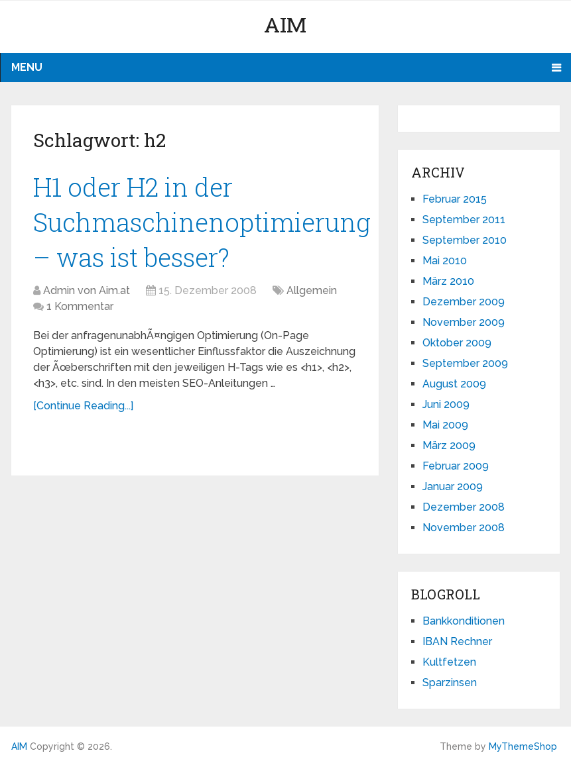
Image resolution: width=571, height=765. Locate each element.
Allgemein (311, 290)
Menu (26, 67)
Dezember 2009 (463, 301)
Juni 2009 (446, 404)
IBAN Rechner (457, 641)
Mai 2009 (445, 425)
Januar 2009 (452, 486)
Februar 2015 (454, 199)
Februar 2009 (455, 466)
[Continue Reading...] (83, 405)
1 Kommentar (79, 306)
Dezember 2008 (463, 507)
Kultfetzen (449, 662)
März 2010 (448, 281)
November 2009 (463, 322)
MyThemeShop (523, 746)
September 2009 (465, 363)
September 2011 (463, 219)
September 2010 (464, 240)
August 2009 (454, 384)
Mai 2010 (444, 260)
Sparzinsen (449, 682)
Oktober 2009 (456, 342)
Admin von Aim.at (86, 290)
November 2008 (463, 527)
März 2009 (449, 445)
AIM (285, 24)
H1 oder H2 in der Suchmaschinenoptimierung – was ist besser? (202, 222)
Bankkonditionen (463, 621)
